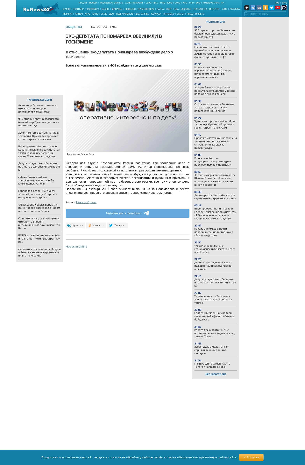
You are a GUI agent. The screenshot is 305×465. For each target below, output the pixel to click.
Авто (224, 9)
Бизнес (106, 9)
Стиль (104, 14)
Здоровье (186, 9)
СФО (191, 3)
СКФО (177, 3)
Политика (78, 9)
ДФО (198, 3)
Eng (284, 2)
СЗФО (148, 3)
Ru (277, 2)
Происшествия (146, 9)
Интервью (168, 14)
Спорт (169, 9)
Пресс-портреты (195, 14)
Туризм (79, 14)
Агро (87, 14)
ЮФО (169, 3)
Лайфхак (156, 14)
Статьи (180, 14)
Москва (93, 3)
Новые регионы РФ (213, 3)
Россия (83, 3)
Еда (177, 9)
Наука (160, 9)
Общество (130, 9)
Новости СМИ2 (76, 246)
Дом (111, 14)
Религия (67, 14)
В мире (67, 9)
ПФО (162, 3)
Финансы (117, 9)
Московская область (111, 3)
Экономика (93, 9)
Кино (95, 14)
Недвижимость (124, 14)
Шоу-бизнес (142, 14)
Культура (235, 9)
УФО (185, 3)
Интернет (214, 9)
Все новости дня (215, 373)
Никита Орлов (86, 202)
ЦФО (155, 3)
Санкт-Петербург (134, 3)
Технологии (200, 9)
